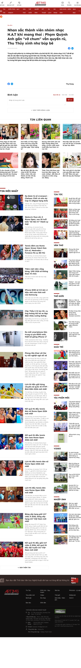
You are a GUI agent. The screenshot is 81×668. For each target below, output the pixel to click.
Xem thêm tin (25, 567)
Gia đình (10, 25)
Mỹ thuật (28, 598)
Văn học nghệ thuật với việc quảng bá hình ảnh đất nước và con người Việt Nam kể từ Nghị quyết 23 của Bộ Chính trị (75, 508)
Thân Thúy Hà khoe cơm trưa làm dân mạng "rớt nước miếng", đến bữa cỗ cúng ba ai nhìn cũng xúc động (51, 174)
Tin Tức (58, 194)
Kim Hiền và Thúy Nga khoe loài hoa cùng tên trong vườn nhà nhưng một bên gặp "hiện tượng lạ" (30, 145)
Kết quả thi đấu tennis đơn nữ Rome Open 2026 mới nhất (36, 411)
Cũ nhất (71, 95)
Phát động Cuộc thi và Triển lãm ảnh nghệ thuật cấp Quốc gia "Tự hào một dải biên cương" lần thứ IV (75, 540)
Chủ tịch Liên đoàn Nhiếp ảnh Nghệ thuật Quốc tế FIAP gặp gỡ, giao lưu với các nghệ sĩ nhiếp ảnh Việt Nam (75, 519)
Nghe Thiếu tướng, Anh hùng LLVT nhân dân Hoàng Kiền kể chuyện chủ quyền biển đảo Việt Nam (74, 275)
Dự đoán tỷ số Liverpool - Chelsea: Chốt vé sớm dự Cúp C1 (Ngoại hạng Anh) (36, 198)
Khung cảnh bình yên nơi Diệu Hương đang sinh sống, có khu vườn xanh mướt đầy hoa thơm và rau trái (51, 145)
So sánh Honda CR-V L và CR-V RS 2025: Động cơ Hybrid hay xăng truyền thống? (75, 456)
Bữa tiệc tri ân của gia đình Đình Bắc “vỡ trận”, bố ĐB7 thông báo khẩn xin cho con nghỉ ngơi (74, 388)
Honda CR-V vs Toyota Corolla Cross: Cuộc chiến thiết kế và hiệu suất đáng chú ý (74, 488)
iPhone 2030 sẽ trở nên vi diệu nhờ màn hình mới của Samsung (36, 292)
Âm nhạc (43, 598)
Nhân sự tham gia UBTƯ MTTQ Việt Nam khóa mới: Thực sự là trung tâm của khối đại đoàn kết (74, 213)
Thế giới (59, 296)
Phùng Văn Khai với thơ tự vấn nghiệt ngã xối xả (36, 354)
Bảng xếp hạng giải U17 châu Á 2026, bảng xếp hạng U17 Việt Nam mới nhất (35, 517)
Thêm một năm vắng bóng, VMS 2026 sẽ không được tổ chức (36, 271)
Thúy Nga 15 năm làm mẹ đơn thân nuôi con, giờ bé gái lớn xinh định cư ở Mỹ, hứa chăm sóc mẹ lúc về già (8, 145)
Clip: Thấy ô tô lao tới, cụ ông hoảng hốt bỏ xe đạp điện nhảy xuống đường (36, 313)
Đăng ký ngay (73, 580)
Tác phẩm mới (61, 397)
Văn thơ (58, 245)
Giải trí (58, 347)
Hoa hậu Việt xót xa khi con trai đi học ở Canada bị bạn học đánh (72, 143)
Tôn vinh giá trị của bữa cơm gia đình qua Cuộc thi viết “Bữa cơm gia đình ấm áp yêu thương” (71, 173)
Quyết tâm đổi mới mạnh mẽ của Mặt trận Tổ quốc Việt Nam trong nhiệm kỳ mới (74, 202)
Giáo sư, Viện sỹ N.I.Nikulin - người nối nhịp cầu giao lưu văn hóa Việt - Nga (74, 303)
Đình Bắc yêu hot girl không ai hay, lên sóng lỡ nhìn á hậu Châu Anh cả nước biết (74, 376)
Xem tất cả (56, 95)
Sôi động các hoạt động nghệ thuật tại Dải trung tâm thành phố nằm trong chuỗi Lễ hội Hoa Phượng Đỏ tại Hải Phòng (75, 225)
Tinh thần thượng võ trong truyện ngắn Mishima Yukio (74, 324)
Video (57, 448)
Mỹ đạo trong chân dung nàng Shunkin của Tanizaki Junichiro (75, 313)
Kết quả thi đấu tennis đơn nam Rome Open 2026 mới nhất (35, 437)
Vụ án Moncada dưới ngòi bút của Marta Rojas (74, 334)
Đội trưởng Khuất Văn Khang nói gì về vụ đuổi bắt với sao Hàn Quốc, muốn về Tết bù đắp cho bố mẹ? (74, 355)
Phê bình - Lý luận (75, 590)
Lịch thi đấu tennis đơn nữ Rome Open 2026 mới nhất (36, 463)
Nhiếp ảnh (60, 499)
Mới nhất (64, 95)
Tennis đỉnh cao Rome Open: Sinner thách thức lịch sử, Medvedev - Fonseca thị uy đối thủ (36, 249)
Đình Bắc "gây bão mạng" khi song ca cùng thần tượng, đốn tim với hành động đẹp (75, 365)
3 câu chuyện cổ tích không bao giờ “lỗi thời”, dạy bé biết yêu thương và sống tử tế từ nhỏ (9, 173)
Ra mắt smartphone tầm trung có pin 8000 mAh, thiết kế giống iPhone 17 (36, 334)
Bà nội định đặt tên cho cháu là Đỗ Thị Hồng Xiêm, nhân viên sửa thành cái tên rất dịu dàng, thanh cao (29, 174)
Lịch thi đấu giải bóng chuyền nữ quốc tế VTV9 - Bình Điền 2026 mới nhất (36, 386)
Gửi (70, 100)
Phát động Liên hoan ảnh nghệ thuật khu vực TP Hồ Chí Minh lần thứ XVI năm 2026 (74, 528)
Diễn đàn (43, 603)
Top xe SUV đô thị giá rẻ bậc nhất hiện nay (74, 476)
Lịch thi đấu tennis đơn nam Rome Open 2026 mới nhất (35, 490)
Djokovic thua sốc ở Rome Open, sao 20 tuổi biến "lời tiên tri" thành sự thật (36, 220)
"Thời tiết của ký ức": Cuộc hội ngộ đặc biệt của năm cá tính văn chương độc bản (75, 427)
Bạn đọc (28, 603)
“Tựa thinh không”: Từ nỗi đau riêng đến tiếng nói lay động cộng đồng (75, 262)
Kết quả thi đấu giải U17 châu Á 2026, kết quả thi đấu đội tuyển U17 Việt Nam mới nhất (36, 546)
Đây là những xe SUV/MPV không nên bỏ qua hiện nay (74, 466)
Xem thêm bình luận (41, 110)
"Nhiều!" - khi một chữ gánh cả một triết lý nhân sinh (74, 283)
